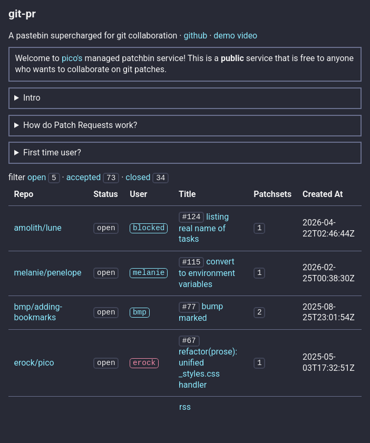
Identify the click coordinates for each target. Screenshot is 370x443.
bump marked (201, 310)
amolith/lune (37, 227)
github (195, 36)
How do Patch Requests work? (80, 125)
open (36, 177)
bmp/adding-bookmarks (38, 310)
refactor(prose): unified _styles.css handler (208, 365)
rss (185, 404)
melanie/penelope (47, 272)
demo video (235, 36)
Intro (32, 98)
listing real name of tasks (204, 227)
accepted (83, 177)
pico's (72, 58)
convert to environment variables (207, 271)
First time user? (52, 152)
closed (137, 177)
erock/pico (34, 360)
